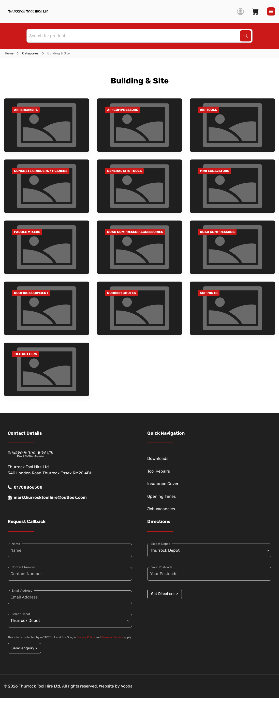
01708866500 (25, 487)
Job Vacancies (161, 508)
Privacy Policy (86, 637)
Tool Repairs (158, 471)
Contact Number (24, 567)
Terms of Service (112, 637)
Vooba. (127, 686)
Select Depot (21, 614)
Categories (30, 53)
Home (9, 53)
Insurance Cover (163, 483)
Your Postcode (161, 567)
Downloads (157, 458)
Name (16, 544)
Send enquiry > (24, 648)
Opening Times (161, 496)
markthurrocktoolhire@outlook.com (47, 497)
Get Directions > (164, 594)
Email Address (22, 590)
